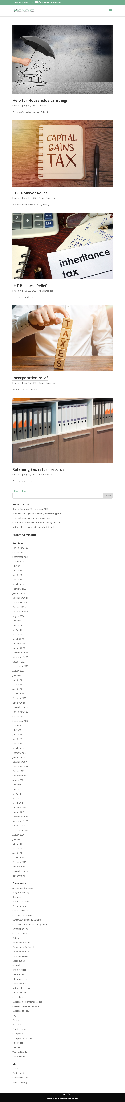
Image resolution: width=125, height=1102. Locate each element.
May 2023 (17, 684)
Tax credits (17, 1042)
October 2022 (19, 716)
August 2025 (18, 561)
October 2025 (19, 552)
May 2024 (17, 629)
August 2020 (18, 834)
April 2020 (17, 853)
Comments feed (20, 1077)
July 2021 (16, 784)
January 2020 (18, 866)
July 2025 (16, 566)
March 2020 (18, 857)
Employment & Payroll (23, 947)
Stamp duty (17, 1033)
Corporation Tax (20, 928)
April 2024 (17, 634)
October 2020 (19, 825)
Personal (16, 1024)
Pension (16, 1020)
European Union (20, 956)
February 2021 (19, 807)
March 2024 (18, 639)
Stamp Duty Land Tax (22, 1038)
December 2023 (20, 652)
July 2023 (16, 675)
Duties (15, 938)
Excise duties (18, 960)
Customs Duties (20, 933)
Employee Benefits (21, 942)
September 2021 (20, 775)
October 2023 (19, 661)
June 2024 (17, 625)
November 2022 (20, 711)
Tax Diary (17, 1047)
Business (16, 897)
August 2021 (18, 780)
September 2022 (20, 720)
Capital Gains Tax (47, 198)
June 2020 (17, 843)
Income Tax (18, 974)
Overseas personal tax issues (26, 1006)
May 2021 (17, 793)
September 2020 (20, 830)
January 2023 (18, 702)
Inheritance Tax (46, 290)
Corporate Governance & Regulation (29, 924)
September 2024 (20, 611)
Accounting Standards (22, 887)
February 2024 (19, 643)
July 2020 (16, 839)
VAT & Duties (18, 1056)
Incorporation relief (30, 377)
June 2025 (17, 570)
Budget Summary (20, 892)
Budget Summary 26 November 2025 (30, 509)
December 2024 (20, 597)
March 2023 (18, 693)
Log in (15, 1068)
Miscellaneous (19, 983)
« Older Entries (19, 490)
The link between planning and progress (31, 518)
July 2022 (16, 730)
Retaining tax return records (38, 469)
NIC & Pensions (20, 992)
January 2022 (18, 757)
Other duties (18, 997)
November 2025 (20, 547)
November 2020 (20, 821)
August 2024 (18, 616)
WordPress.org (19, 1082)
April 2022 (17, 743)
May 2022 (17, 739)
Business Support (20, 901)
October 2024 (19, 607)
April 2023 (17, 689)
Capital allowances (21, 906)
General (42, 105)
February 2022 (19, 752)
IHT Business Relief (29, 285)
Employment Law (20, 951)
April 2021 (17, 798)
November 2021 (20, 766)
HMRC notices (45, 474)
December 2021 (20, 761)
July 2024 (16, 620)
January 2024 (18, 648)
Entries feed (18, 1073)
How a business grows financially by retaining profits (37, 513)
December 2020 (20, 816)
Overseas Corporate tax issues (27, 1001)
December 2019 (20, 871)
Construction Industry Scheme (26, 919)
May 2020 (17, 848)
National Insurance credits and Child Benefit (33, 527)
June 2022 (17, 734)
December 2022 (20, 707)
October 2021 (19, 771)
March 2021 (18, 802)
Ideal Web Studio (70, 1098)
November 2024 (20, 602)
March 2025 (18, 584)
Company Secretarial (22, 915)
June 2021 (17, 789)
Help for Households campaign (40, 100)
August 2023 (18, 670)
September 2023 (20, 666)
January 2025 (18, 593)
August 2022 (18, 725)
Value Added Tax (20, 1052)
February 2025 (19, 588)
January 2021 (18, 812)
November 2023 (20, 657)
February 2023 (19, 698)
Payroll (15, 1015)
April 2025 (17, 579)
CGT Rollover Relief (29, 193)
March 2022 (18, 748)
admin (18, 105)
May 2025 (17, 575)
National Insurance (21, 988)
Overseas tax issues (22, 1010)
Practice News (19, 1029)
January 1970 (18, 875)
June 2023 (17, 680)
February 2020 (19, 862)
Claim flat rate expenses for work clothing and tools (37, 522)
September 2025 (20, 556)
